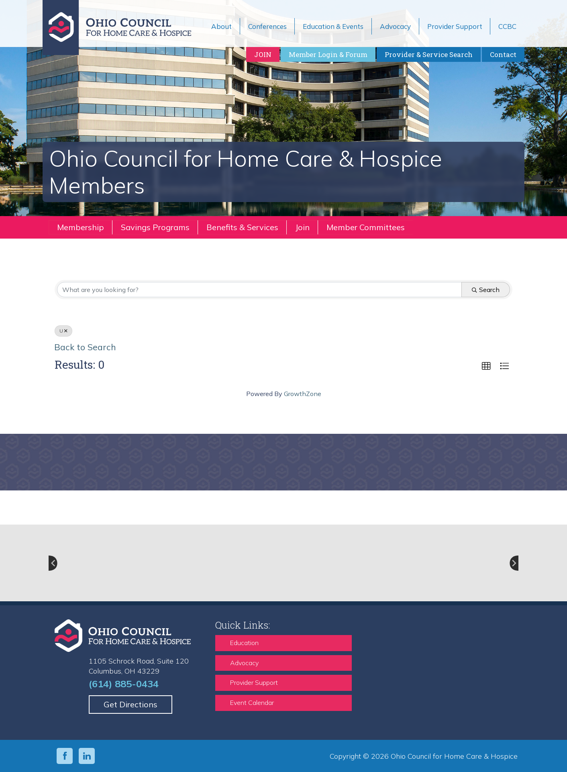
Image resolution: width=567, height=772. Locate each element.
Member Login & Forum (328, 54)
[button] (486, 366)
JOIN (262, 54)
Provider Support (254, 682)
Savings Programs (155, 227)
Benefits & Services (242, 227)
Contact (503, 54)
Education (244, 643)
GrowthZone (302, 394)
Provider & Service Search (429, 54)
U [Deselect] (63, 331)
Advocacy (244, 663)
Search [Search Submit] (486, 290)
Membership (80, 227)
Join (302, 227)
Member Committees (365, 227)
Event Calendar (252, 702)
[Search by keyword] (259, 289)
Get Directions (130, 704)
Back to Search (85, 346)
